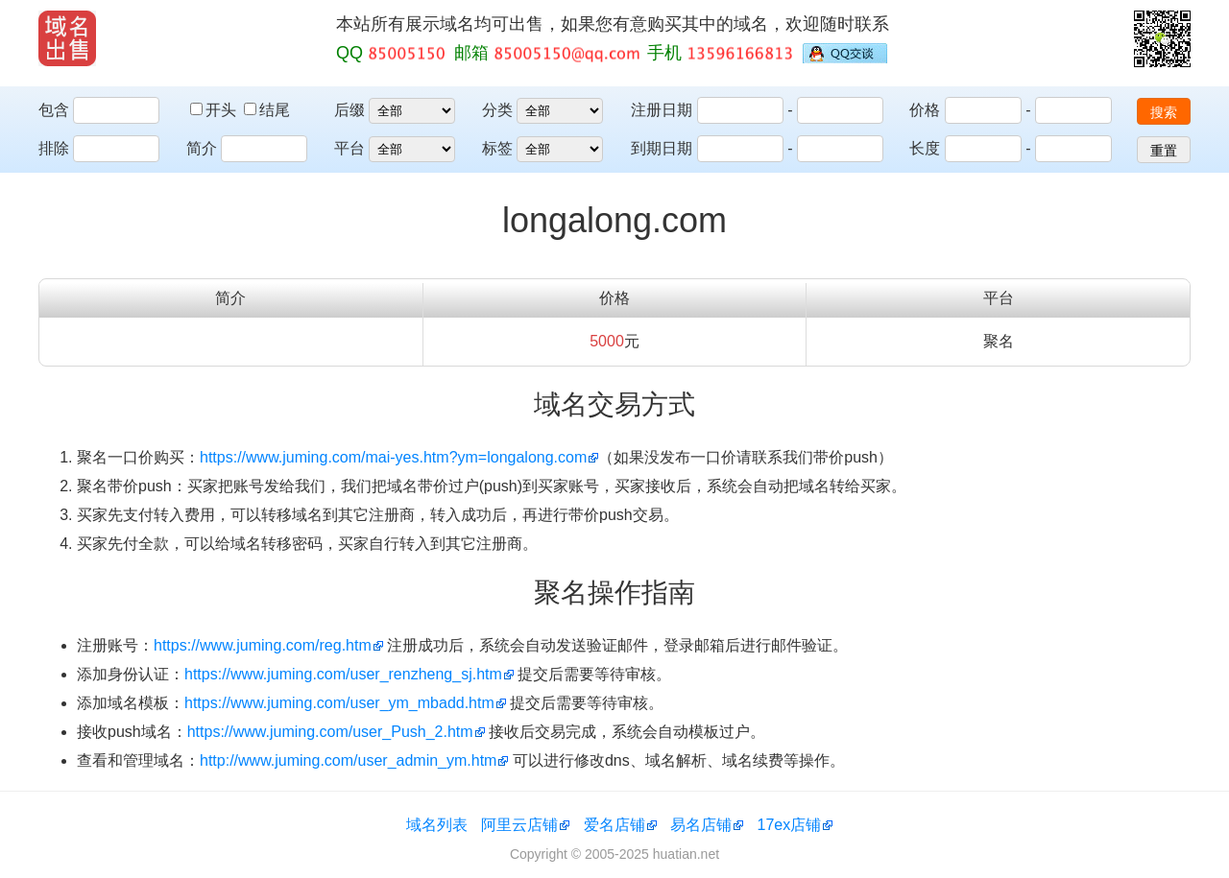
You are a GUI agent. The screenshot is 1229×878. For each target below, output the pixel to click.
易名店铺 (701, 825)
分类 (497, 110)
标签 (497, 148)
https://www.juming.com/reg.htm (263, 645)
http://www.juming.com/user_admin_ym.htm (348, 760)
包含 (53, 110)
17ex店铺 (790, 825)
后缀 (349, 110)
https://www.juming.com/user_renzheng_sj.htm (343, 674)
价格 (924, 110)
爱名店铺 (614, 825)
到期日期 (661, 148)
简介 (201, 148)
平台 (349, 148)
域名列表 (437, 825)
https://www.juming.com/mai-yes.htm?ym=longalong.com (393, 457)
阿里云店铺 (519, 825)
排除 (53, 148)
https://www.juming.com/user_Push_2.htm (330, 732)
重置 (1163, 150)
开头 (215, 110)
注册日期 (661, 110)
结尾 (267, 110)
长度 (924, 148)
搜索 (1163, 112)
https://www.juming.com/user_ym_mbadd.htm (339, 703)
